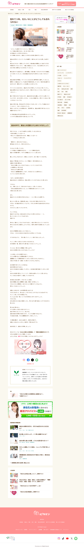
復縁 (64, 97)
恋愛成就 (66, 102)
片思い (20, 458)
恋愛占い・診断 (21, 9)
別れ (27, 430)
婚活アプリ (60, 94)
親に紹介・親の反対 (25, 442)
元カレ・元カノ (22, 430)
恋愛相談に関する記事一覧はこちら (21, 462)
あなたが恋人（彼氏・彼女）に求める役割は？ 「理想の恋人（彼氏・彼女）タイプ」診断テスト (34, 480)
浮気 (58, 107)
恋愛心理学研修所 (41, 522)
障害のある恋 (31, 430)
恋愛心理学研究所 (44, 9)
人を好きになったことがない (63, 83)
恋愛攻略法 (60, 105)
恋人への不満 (31, 450)
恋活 (29, 9)
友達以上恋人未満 (65, 88)
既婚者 (65, 105)
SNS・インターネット (62, 70)
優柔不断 (59, 86)
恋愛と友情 (60, 102)
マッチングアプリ (67, 78)
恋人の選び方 (60, 99)
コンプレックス (61, 72)
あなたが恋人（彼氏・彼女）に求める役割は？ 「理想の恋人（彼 (70, 40)
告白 (58, 91)
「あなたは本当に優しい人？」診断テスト (31, 474)
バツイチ (65, 75)
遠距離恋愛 (32, 442)
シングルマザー (69, 72)
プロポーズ (60, 78)
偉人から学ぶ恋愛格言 (69, 9)
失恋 (62, 91)
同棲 (71, 88)
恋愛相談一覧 (30, 363)
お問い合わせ (46, 529)
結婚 (58, 110)
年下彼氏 (59, 97)
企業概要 (40, 529)
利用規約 (25, 529)
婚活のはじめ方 (67, 94)
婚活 (35, 9)
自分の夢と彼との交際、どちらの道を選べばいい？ (34, 440)
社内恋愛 (68, 107)
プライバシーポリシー (33, 529)
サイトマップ (65, 529)
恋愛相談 (12, 9)
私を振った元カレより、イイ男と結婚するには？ (33, 434)
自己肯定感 (64, 110)
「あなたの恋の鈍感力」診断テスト (29, 492)
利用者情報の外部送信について (56, 529)
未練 (70, 105)
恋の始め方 (69, 97)
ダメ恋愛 (59, 75)
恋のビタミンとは (19, 529)
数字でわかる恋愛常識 (56, 9)
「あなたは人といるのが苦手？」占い (30, 486)
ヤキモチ (59, 80)
